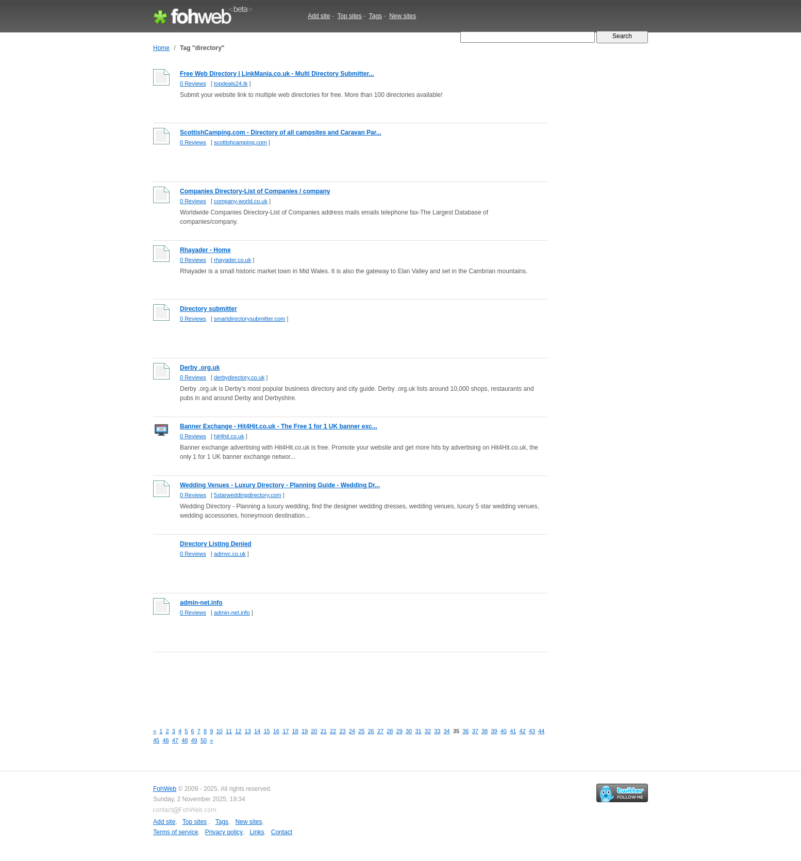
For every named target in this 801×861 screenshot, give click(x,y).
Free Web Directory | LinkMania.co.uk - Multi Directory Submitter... (277, 73)
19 (305, 731)
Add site (319, 16)
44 (541, 731)
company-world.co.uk (241, 201)
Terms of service (175, 832)
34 (447, 731)
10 (219, 731)
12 (238, 731)
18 (295, 731)
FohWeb (164, 788)
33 (437, 731)
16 (276, 731)
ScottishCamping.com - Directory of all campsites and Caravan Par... (280, 132)
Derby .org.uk (200, 367)
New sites (402, 16)
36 (465, 731)
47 (175, 740)
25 (361, 731)
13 (248, 731)
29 (399, 731)
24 (352, 731)
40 (503, 731)
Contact (281, 832)
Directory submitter (208, 308)
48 (184, 740)
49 (194, 740)
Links (256, 832)
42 (523, 731)
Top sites (349, 16)
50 (204, 740)
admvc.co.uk (230, 554)
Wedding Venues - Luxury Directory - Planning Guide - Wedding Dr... (280, 485)
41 (513, 731)
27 (380, 731)
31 (418, 731)
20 (314, 731)
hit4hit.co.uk (229, 436)
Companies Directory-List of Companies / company (255, 191)
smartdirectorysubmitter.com (249, 319)
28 (390, 731)
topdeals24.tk (230, 83)
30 (409, 731)
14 (257, 731)
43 (532, 731)
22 (333, 731)
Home (161, 48)
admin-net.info (201, 602)
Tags (375, 16)
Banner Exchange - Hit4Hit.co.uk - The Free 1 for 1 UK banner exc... (278, 426)
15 (266, 731)
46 (165, 740)
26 (371, 731)
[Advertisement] (340, 682)
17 (285, 731)
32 (428, 731)
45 (156, 740)
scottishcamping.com (240, 142)
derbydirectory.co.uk (239, 377)
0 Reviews (193, 83)
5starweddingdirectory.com (247, 495)
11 (229, 731)
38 (484, 731)
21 (324, 731)
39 (494, 731)
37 (475, 731)
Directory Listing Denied (216, 544)
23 (342, 731)
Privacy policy (224, 832)
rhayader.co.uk (232, 260)
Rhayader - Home (205, 250)
